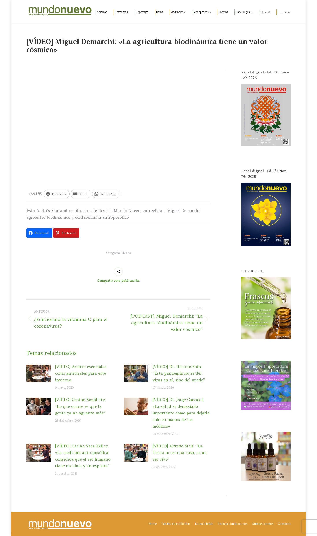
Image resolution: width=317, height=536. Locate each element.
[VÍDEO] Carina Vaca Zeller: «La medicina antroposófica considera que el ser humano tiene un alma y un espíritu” (82, 455)
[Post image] (38, 373)
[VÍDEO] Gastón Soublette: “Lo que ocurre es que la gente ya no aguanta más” (80, 406)
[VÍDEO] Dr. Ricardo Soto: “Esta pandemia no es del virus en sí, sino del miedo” (179, 373)
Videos (126, 253)
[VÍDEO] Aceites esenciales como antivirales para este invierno (80, 373)
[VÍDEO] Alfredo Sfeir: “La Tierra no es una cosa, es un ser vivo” (180, 452)
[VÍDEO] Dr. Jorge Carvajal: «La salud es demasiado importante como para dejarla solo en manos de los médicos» (181, 413)
